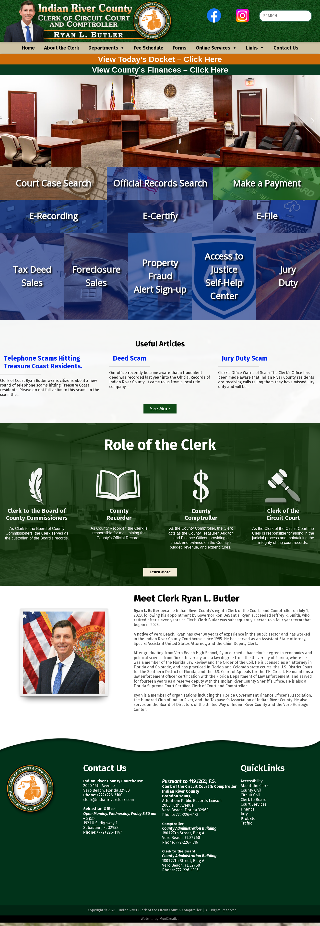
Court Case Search (53, 183)
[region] (160, 121)
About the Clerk (61, 48)
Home (28, 48)
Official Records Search (160, 183)
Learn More (160, 572)
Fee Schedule (148, 48)
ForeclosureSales (96, 276)
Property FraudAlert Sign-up (160, 276)
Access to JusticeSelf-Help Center (224, 276)
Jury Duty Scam (245, 358)
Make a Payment (267, 183)
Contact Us (285, 48)
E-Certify (160, 216)
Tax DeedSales (32, 276)
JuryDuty (288, 276)
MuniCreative (169, 919)
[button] (8, 121)
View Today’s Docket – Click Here (160, 59)
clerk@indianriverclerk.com (108, 799)
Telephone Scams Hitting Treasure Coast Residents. (43, 362)
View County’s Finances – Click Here (160, 69)
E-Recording (53, 216)
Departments (106, 48)
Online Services (216, 48)
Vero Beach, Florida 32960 (106, 790)
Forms (180, 48)
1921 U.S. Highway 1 (100, 823)
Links (255, 48)
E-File (267, 216)
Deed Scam (129, 358)
